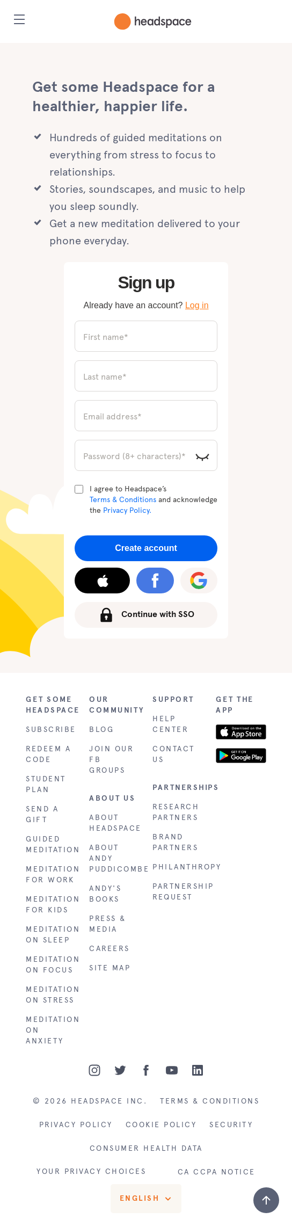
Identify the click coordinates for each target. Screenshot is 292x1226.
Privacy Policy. (127, 510)
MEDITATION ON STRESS (51, 995)
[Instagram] (94, 1070)
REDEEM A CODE (48, 754)
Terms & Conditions (123, 499)
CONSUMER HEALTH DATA (146, 1148)
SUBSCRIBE (51, 729)
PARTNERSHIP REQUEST (177, 892)
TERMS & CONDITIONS (209, 1101)
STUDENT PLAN (46, 784)
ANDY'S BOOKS (105, 894)
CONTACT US (173, 754)
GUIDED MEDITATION (51, 844)
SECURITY (231, 1124)
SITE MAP (109, 968)
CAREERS (109, 948)
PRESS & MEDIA (107, 924)
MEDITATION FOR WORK (51, 874)
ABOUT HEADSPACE (114, 823)
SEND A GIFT (42, 814)
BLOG (101, 729)
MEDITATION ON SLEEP (51, 935)
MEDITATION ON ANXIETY (51, 1030)
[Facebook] (146, 1070)
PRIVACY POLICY (76, 1124)
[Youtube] (172, 1070)
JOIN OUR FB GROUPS (111, 759)
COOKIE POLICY (161, 1124)
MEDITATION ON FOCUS (51, 965)
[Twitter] (120, 1070)
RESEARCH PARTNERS (175, 812)
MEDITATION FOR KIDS (51, 905)
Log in (197, 305)
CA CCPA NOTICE (217, 1172)
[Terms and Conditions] (79, 489)
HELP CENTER (170, 724)
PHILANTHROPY (177, 867)
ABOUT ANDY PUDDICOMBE (114, 858)
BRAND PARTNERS (175, 842)
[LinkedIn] (197, 1070)
